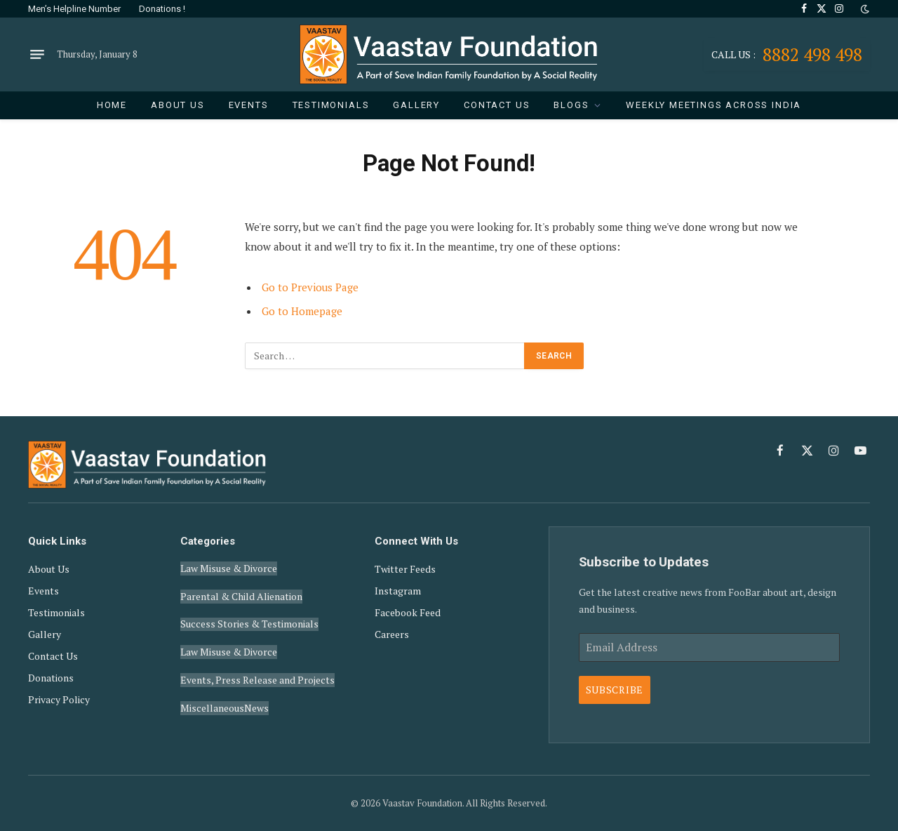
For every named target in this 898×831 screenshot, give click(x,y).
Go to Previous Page (310, 287)
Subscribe (614, 689)
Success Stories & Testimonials (249, 614)
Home (112, 105)
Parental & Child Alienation (241, 590)
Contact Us (497, 105)
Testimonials (331, 105)
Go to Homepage (302, 311)
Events (249, 105)
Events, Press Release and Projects (257, 662)
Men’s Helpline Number (74, 9)
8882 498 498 (786, 54)
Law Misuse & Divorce (228, 566)
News (256, 686)
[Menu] (37, 55)
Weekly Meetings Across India (713, 105)
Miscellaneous (212, 686)
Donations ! (162, 9)
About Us (178, 105)
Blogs (571, 105)
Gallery (416, 105)
